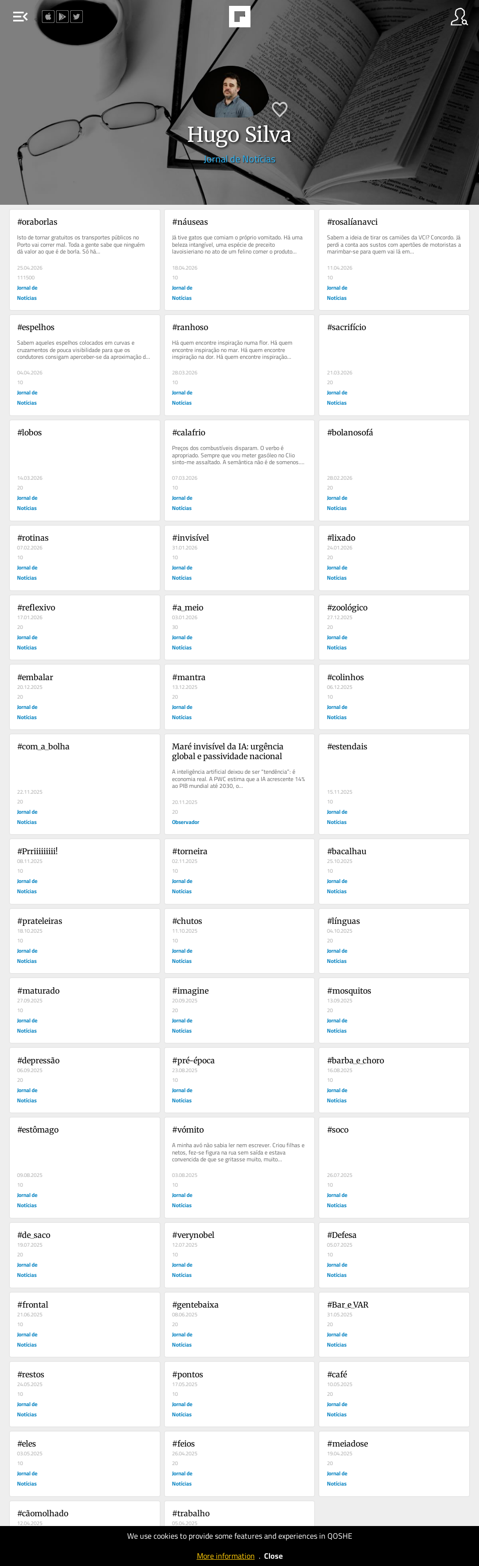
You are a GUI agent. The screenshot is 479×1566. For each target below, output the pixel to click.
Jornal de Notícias (239, 159)
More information (226, 1555)
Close (273, 1555)
